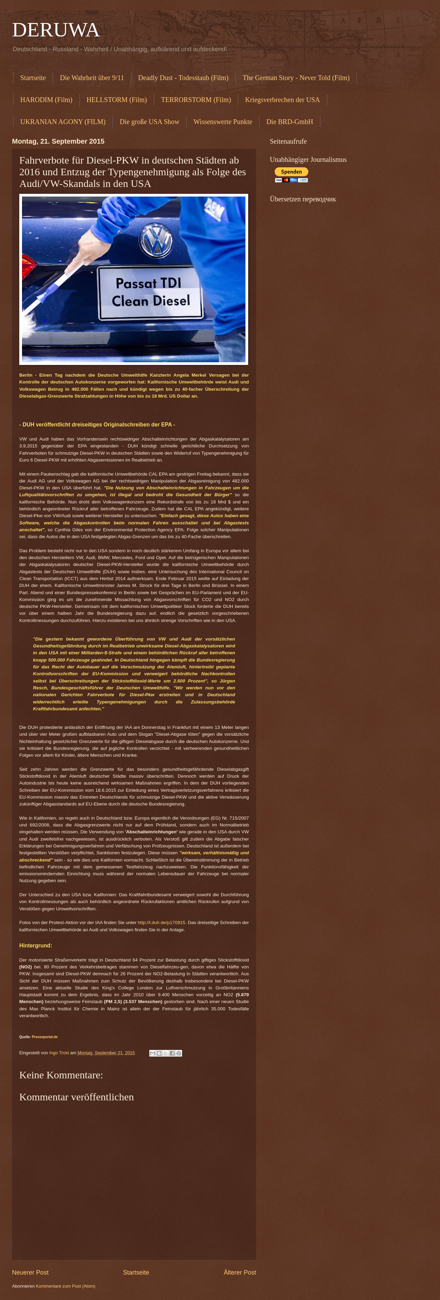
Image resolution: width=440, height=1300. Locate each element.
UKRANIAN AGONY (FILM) (63, 121)
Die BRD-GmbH (289, 121)
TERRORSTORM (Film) (196, 99)
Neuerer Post (30, 1272)
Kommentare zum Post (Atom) (65, 1286)
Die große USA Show (149, 121)
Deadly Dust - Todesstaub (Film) (183, 77)
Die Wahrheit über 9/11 (92, 77)
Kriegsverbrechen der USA (282, 99)
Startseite (33, 77)
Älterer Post (240, 1272)
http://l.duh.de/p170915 (161, 922)
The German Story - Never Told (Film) (296, 77)
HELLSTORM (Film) (117, 99)
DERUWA (56, 29)
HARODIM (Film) (46, 99)
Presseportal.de (45, 1037)
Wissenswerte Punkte (223, 121)
